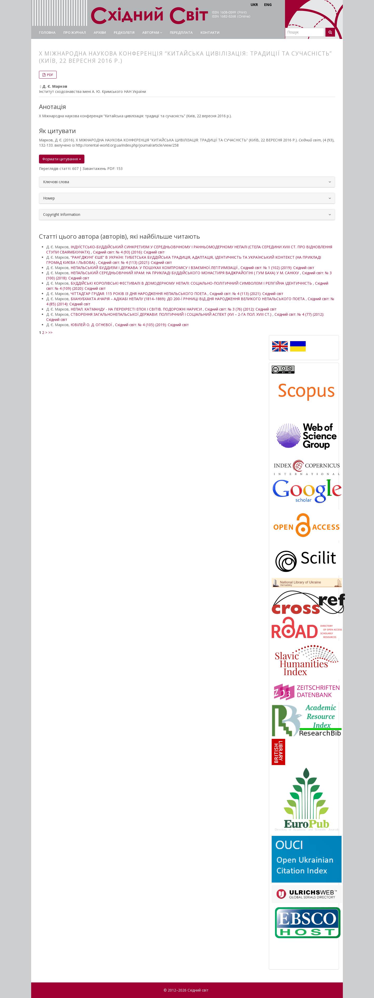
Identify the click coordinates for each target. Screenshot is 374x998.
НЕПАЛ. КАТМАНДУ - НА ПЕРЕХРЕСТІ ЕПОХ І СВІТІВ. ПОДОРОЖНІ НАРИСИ (137, 309)
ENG (268, 4)
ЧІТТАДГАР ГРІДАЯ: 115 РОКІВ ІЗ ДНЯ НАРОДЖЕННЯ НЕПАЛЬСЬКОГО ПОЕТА (139, 293)
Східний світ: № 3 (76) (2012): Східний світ (241, 309)
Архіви (100, 32)
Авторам (152, 32)
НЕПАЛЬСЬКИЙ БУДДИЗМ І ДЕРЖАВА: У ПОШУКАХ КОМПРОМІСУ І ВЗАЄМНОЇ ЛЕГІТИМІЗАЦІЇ (154, 267)
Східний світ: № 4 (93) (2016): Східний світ (129, 252)
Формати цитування (61, 158)
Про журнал (74, 32)
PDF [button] (49, 74)
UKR (254, 4)
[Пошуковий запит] (304, 32)
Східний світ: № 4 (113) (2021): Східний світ (135, 262)
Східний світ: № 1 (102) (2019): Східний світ (277, 267)
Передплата (181, 32)
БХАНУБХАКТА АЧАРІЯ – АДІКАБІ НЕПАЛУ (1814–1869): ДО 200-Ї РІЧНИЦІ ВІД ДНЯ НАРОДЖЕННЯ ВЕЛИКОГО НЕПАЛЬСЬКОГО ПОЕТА (188, 298)
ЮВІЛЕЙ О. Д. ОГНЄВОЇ (92, 324)
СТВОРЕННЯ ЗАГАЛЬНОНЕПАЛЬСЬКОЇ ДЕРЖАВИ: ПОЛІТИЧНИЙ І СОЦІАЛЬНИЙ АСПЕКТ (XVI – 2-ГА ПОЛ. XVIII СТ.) (171, 314)
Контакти (210, 32)
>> (50, 332)
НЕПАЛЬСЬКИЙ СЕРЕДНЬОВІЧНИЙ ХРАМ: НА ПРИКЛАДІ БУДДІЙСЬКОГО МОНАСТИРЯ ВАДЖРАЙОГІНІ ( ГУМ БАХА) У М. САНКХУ (185, 272)
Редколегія (124, 32)
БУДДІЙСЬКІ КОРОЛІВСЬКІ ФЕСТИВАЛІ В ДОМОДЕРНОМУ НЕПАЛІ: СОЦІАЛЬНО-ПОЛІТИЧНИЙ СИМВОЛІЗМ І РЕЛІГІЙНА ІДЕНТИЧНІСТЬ (192, 283)
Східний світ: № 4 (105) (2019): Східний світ (152, 324)
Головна (47, 32)
